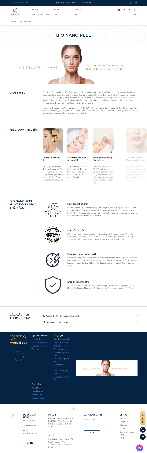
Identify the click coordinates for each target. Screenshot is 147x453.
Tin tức (76, 15)
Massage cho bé (35, 346)
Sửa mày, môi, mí (36, 398)
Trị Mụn (32, 349)
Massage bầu (34, 339)
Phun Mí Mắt (34, 394)
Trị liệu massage (36, 335)
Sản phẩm (77, 10)
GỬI (92, 433)
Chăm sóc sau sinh (36, 342)
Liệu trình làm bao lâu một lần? (58, 322)
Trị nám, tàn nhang (59, 349)
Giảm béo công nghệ (59, 339)
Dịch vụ (55, 10)
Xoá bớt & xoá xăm (58, 342)
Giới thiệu (35, 10)
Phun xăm (33, 384)
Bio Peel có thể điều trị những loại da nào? (63, 316)
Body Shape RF (57, 346)
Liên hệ (55, 15)
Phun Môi (33, 388)
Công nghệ (56, 335)
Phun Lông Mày (35, 391)
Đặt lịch (143, 418)
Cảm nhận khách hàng (41, 15)
